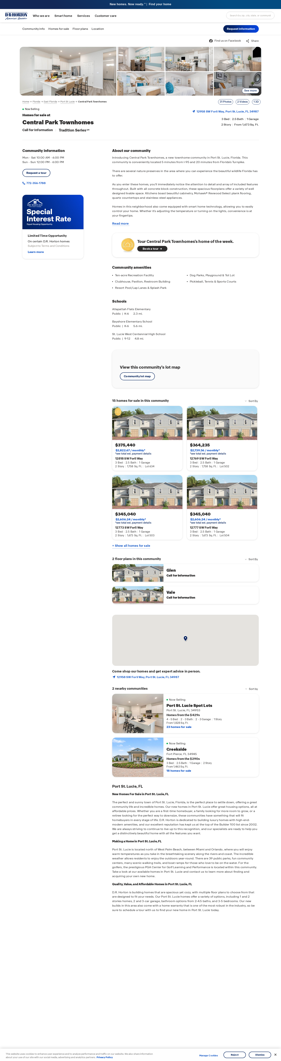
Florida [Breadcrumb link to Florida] (36, 101)
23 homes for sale (178, 727)
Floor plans (80, 29)
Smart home (63, 16)
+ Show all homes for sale (131, 546)
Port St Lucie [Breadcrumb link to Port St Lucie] (67, 101)
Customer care (105, 16)
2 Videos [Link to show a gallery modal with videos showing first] (242, 101)
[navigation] (64, 101)
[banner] (140, 4)
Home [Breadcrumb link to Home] (25, 101)
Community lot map (137, 376)
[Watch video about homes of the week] (126, 244)
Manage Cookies (208, 1055)
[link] (68, 71)
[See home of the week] (185, 245)
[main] (140, 548)
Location (98, 29)
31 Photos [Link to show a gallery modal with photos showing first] (226, 101)
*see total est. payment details (133, 451)
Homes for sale (58, 29)
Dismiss (260, 1054)
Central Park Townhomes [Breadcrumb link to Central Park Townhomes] (92, 101)
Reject (235, 1054)
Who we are (41, 16)
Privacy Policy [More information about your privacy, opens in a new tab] (105, 1057)
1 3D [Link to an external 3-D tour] (256, 101)
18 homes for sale (178, 771)
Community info (33, 29)
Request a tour (36, 173)
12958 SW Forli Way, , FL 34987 (228, 111)
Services (83, 16)
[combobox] (250, 15)
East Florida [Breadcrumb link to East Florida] (50, 101)
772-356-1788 (36, 183)
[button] (241, 29)
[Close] (275, 1055)
